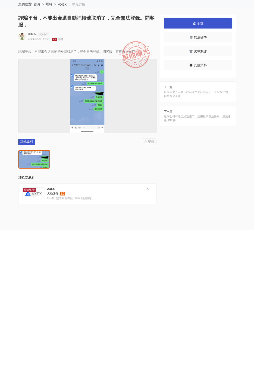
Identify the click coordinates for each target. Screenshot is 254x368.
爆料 (49, 35)
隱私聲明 (79, 299)
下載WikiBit (220, 9)
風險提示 (42, 299)
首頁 (37, 35)
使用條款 (61, 299)
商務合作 (179, 299)
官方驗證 (97, 299)
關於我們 (24, 299)
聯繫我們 (161, 299)
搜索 (142, 9)
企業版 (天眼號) (120, 299)
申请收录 (143, 299)
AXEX (62, 35)
